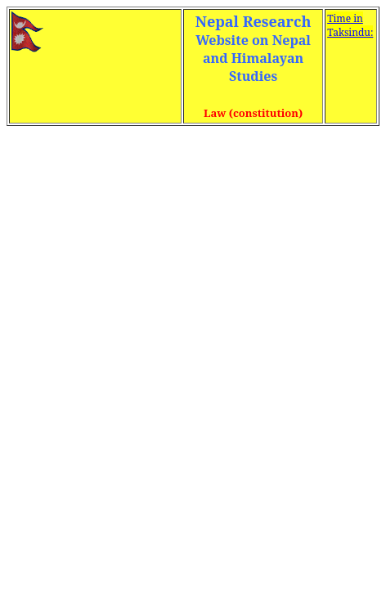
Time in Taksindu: (350, 25)
